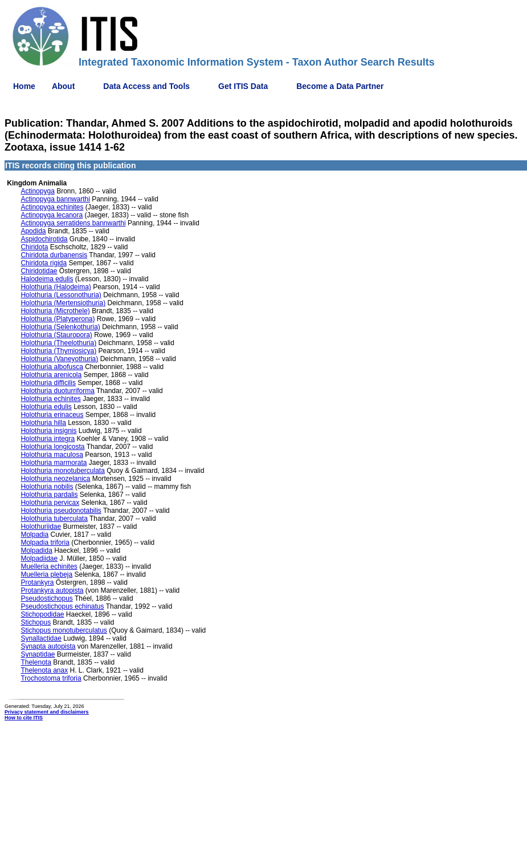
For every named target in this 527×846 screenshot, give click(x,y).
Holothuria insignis (48, 431)
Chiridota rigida (44, 263)
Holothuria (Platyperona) (58, 319)
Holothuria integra (48, 439)
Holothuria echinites (50, 399)
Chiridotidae (39, 271)
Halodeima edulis (47, 279)
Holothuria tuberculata (54, 519)
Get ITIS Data (243, 86)
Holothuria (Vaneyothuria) (59, 359)
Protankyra (37, 582)
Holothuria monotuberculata (62, 471)
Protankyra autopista (52, 590)
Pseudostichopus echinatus (62, 606)
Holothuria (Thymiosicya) (58, 351)
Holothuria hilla (43, 423)
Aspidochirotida (44, 239)
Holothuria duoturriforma (57, 391)
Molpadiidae (39, 558)
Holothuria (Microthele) (55, 311)
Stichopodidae (42, 614)
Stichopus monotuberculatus (64, 630)
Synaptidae (38, 654)
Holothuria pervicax (50, 503)
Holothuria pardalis (49, 495)
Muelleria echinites (49, 566)
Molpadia (34, 535)
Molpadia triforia (45, 543)
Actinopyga (37, 191)
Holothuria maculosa (52, 455)
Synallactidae (41, 638)
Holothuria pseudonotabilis (61, 511)
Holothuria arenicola (51, 375)
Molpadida (36, 550)
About (63, 86)
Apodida (33, 231)
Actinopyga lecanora (52, 215)
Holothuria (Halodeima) (56, 287)
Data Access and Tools (146, 86)
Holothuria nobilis (47, 487)
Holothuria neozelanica (55, 479)
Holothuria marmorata (54, 463)
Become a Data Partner (339, 86)
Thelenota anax (44, 670)
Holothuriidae (41, 527)
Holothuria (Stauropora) (56, 335)
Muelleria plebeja (46, 574)
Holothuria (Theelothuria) (58, 343)
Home (24, 86)
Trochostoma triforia (51, 678)
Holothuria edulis (46, 407)
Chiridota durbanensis (54, 255)
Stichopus (36, 622)
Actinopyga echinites (52, 207)
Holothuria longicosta (52, 447)
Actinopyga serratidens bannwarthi (73, 223)
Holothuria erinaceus (52, 415)
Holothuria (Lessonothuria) (61, 295)
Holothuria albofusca (52, 367)
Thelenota (36, 662)
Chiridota (34, 247)
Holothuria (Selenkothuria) (60, 327)
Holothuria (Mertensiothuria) (63, 303)
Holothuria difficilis (48, 383)
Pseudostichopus (46, 598)
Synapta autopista (48, 646)
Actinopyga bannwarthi (55, 199)
